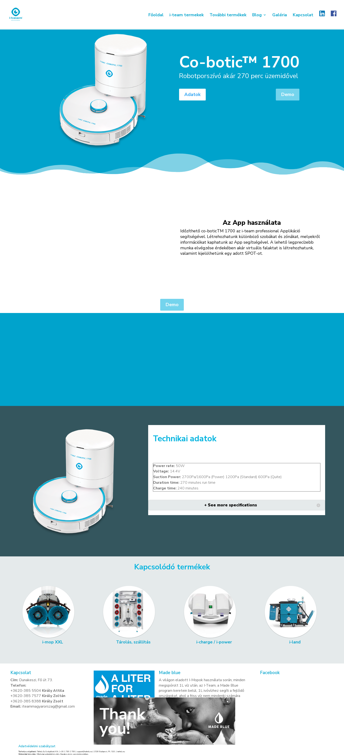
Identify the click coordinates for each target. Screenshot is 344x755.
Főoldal (156, 16)
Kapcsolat (303, 16)
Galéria (279, 16)
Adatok (192, 94)
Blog (257, 16)
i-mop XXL (52, 642)
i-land (295, 642)
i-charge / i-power (214, 642)
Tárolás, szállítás (133, 642)
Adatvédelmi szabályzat (36, 746)
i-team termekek (186, 16)
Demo (287, 94)
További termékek (228, 16)
